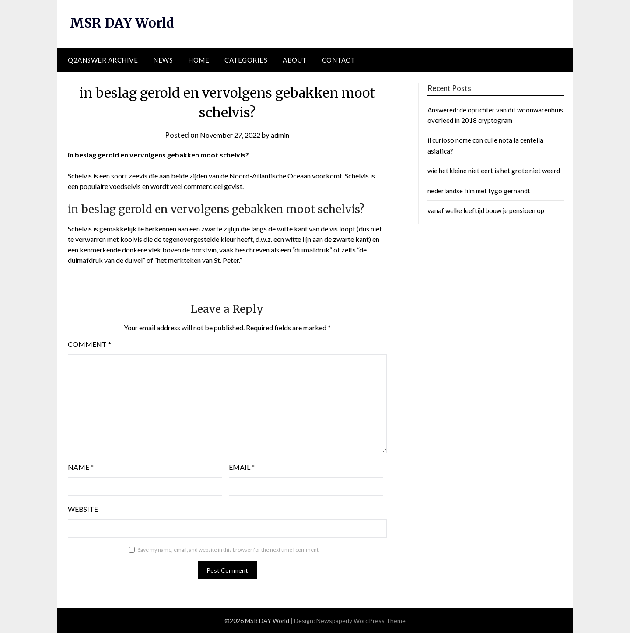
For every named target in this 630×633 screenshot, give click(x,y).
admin (283, 134)
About (295, 60)
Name (81, 467)
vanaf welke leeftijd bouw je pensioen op (485, 210)
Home (198, 60)
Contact (338, 60)
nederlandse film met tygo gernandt (478, 190)
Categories (245, 60)
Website (83, 509)
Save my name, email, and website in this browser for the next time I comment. (229, 549)
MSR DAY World (123, 22)
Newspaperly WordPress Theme (361, 620)
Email (242, 467)
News (163, 60)
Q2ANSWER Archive (103, 60)
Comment (89, 344)
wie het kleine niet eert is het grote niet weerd (493, 171)
